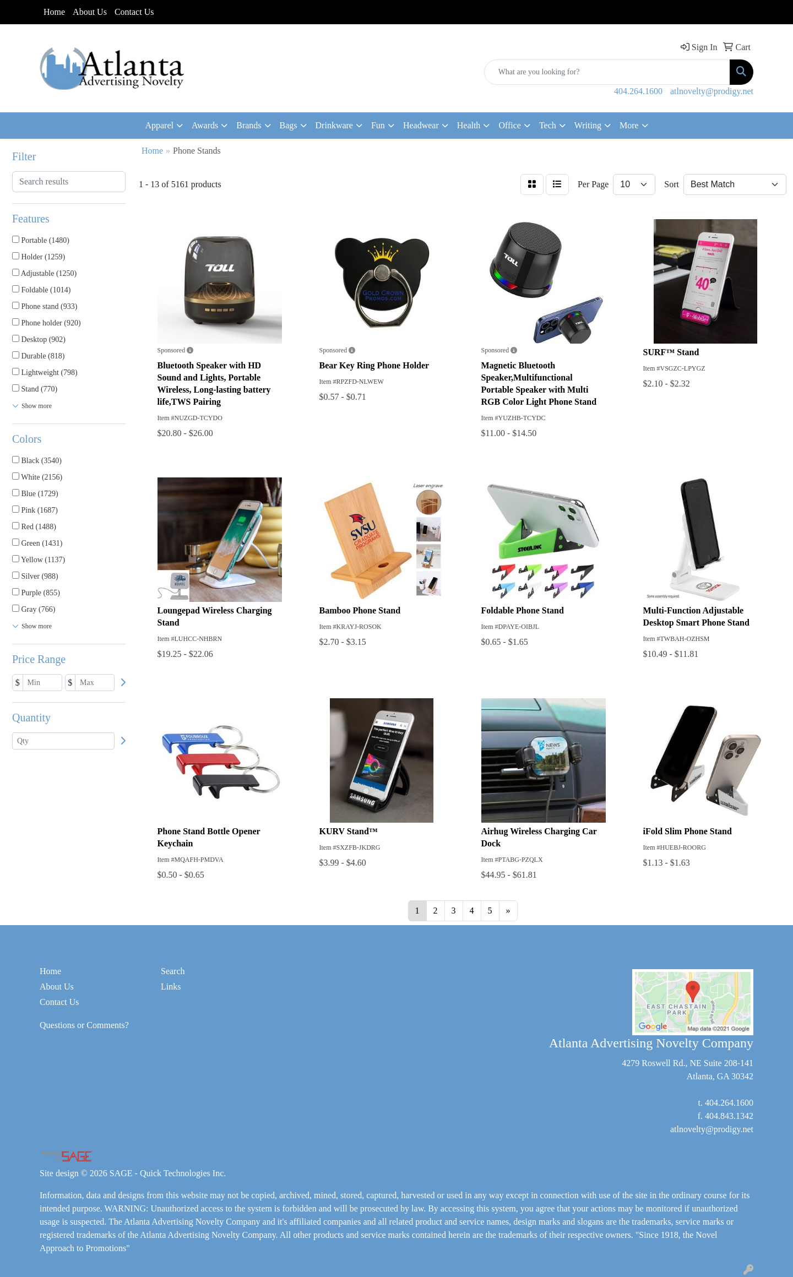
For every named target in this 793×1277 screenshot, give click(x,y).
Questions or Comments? (84, 1025)
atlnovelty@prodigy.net (711, 91)
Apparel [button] (159, 125)
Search (173, 971)
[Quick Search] (607, 72)
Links (171, 986)
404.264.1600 (638, 91)
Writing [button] (587, 125)
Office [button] (509, 125)
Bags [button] (288, 125)
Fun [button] (378, 125)
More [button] (629, 125)
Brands (248, 125)
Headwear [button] (421, 125)
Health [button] (469, 125)
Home (54, 12)
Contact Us (134, 12)
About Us (90, 12)
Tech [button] (547, 125)
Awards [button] (205, 125)
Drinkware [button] (334, 125)
